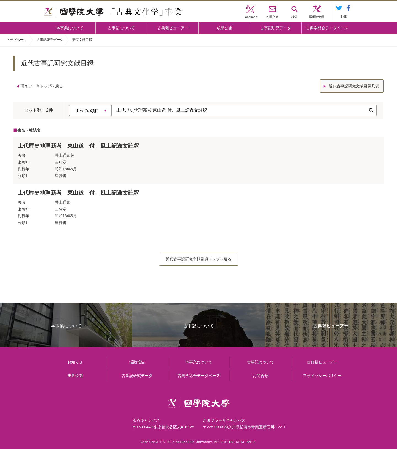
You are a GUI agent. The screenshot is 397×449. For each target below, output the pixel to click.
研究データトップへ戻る (41, 86)
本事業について (69, 28)
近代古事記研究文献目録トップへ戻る (198, 259)
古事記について (121, 28)
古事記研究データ (275, 28)
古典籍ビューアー (172, 28)
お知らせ (75, 362)
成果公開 (224, 28)
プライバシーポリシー (322, 375)
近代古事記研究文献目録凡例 (354, 86)
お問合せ (260, 375)
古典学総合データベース (327, 28)
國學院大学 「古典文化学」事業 (113, 12)
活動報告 (137, 362)
